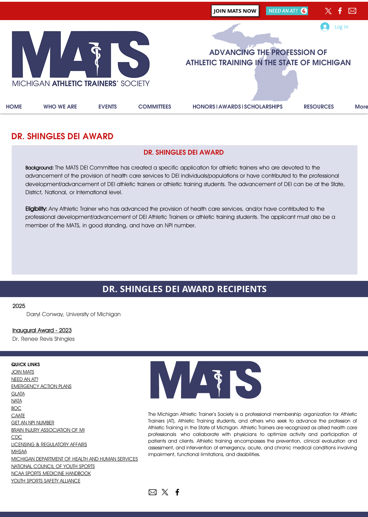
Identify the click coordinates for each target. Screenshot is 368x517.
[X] (327, 10)
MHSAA (19, 451)
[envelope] (152, 492)
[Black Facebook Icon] (177, 492)
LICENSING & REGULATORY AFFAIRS (49, 444)
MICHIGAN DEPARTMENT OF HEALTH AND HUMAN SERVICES (74, 459)
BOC (16, 408)
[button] (60, 106)
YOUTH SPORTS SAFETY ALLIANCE (45, 481)
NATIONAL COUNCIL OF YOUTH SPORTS (53, 466)
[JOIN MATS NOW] (235, 11)
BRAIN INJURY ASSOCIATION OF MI (48, 430)
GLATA (18, 393)
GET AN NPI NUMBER (32, 422)
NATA (16, 401)
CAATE (18, 415)
